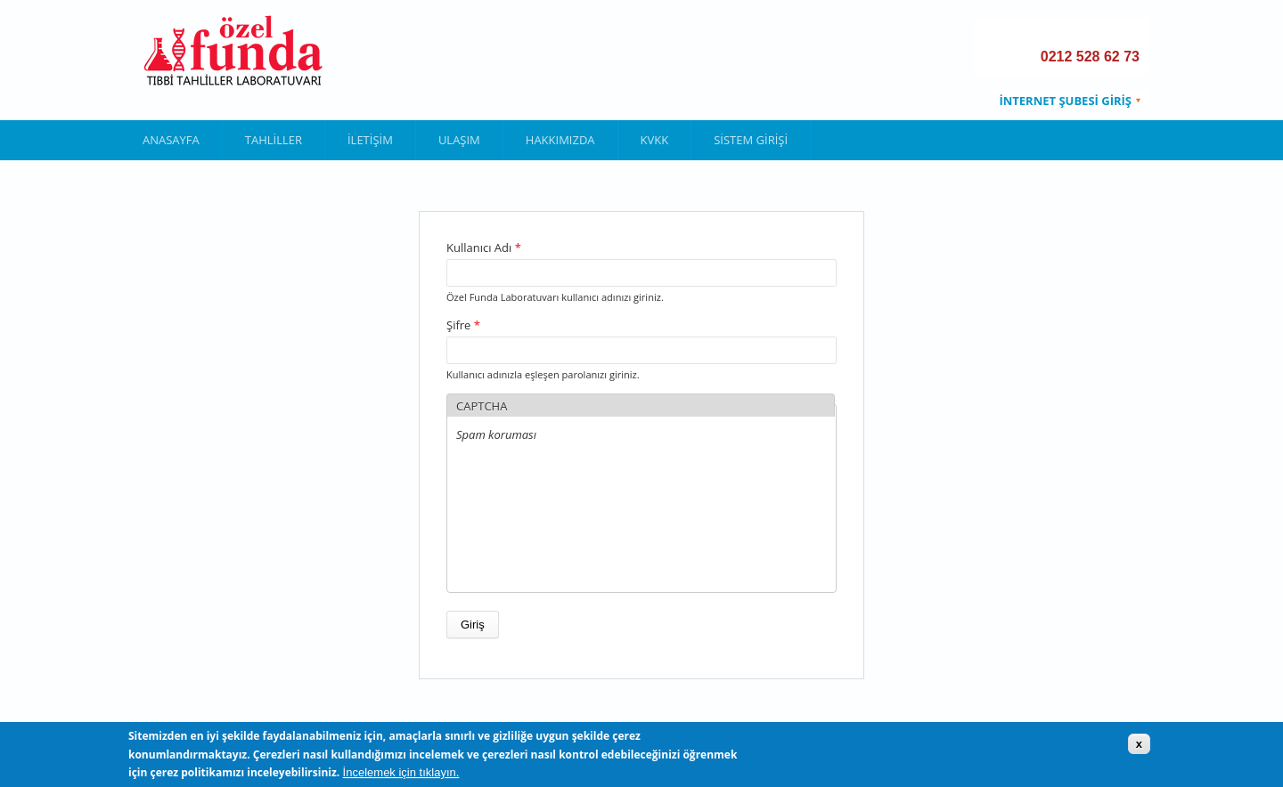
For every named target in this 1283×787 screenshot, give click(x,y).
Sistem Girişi (751, 140)
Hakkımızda (560, 140)
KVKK (655, 140)
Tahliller (273, 140)
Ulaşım (459, 140)
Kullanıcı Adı (483, 247)
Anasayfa (171, 140)
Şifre (463, 325)
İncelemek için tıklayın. (401, 772)
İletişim (370, 140)
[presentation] (529, 519)
